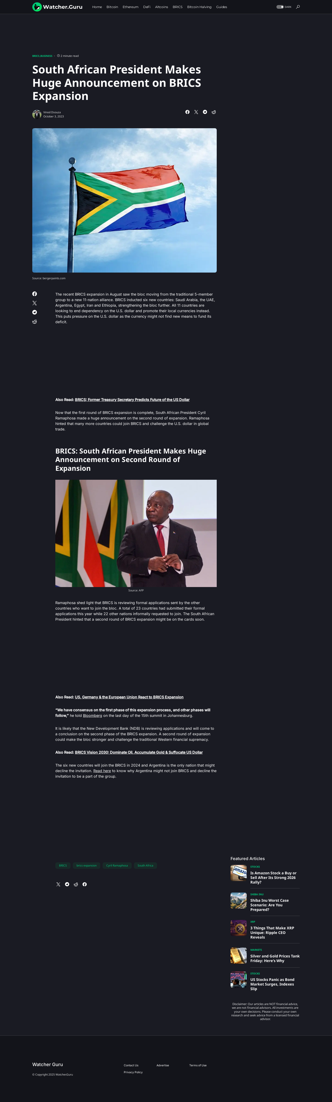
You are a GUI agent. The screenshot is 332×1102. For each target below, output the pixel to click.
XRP (252, 921)
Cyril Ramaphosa (117, 865)
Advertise (163, 1065)
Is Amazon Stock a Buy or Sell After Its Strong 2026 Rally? (273, 877)
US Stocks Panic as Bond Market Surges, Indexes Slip (272, 984)
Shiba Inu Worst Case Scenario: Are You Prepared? (269, 905)
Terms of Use (198, 1065)
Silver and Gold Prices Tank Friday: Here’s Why (275, 958)
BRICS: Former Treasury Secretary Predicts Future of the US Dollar (132, 399)
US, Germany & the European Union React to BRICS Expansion (129, 697)
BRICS (35, 56)
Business (46, 56)
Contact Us (131, 1065)
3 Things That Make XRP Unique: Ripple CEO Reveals (272, 932)
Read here (102, 770)
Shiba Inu (257, 894)
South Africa (145, 865)
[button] (283, 7)
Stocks (255, 866)
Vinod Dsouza (52, 112)
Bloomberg (92, 715)
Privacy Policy (133, 1072)
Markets (256, 949)
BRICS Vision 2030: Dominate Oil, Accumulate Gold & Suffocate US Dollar (139, 752)
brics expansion (87, 865)
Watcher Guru (47, 1064)
